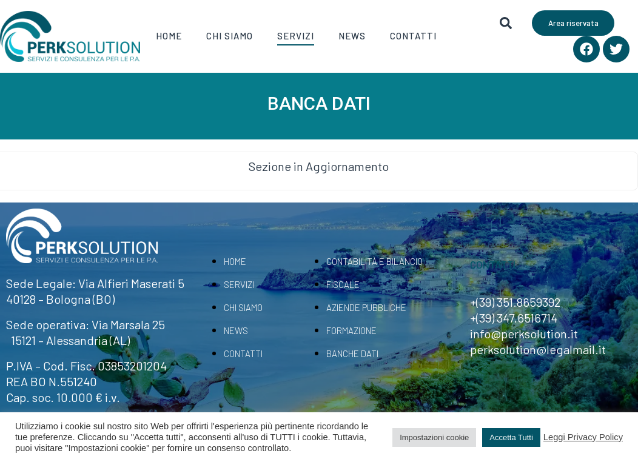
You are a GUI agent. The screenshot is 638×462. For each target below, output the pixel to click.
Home (169, 35)
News (352, 35)
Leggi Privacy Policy (583, 437)
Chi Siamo (229, 35)
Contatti (413, 35)
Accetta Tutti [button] (511, 437)
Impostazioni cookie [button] (434, 437)
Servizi (295, 35)
